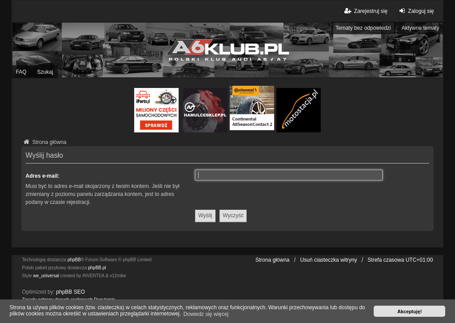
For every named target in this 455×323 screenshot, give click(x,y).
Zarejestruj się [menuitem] (365, 11)
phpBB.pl (97, 267)
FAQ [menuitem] (21, 72)
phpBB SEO (70, 292)
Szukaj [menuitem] (45, 72)
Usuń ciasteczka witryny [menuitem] (328, 260)
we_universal (46, 275)
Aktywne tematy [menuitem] (420, 28)
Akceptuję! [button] (409, 311)
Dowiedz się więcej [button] (206, 314)
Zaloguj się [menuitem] (415, 11)
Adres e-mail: (43, 176)
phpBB (74, 259)
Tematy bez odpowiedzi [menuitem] (363, 28)
